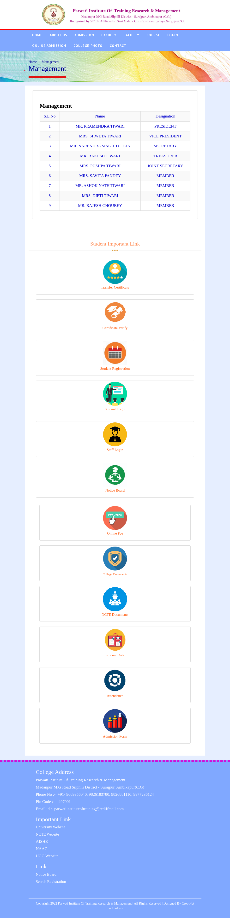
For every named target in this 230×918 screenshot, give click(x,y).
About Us (58, 35)
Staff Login (115, 437)
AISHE (42, 841)
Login (172, 35)
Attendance (115, 683)
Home (37, 35)
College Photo (88, 45)
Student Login (115, 396)
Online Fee (115, 520)
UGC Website (47, 856)
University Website (50, 827)
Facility (131, 35)
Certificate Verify (115, 315)
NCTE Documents (115, 601)
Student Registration (115, 355)
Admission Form (115, 723)
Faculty (108, 35)
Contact (118, 45)
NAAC (41, 848)
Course (153, 35)
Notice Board (115, 477)
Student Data (115, 642)
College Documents (115, 561)
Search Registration (51, 882)
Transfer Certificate (115, 274)
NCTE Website (47, 834)
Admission (84, 35)
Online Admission (49, 45)
